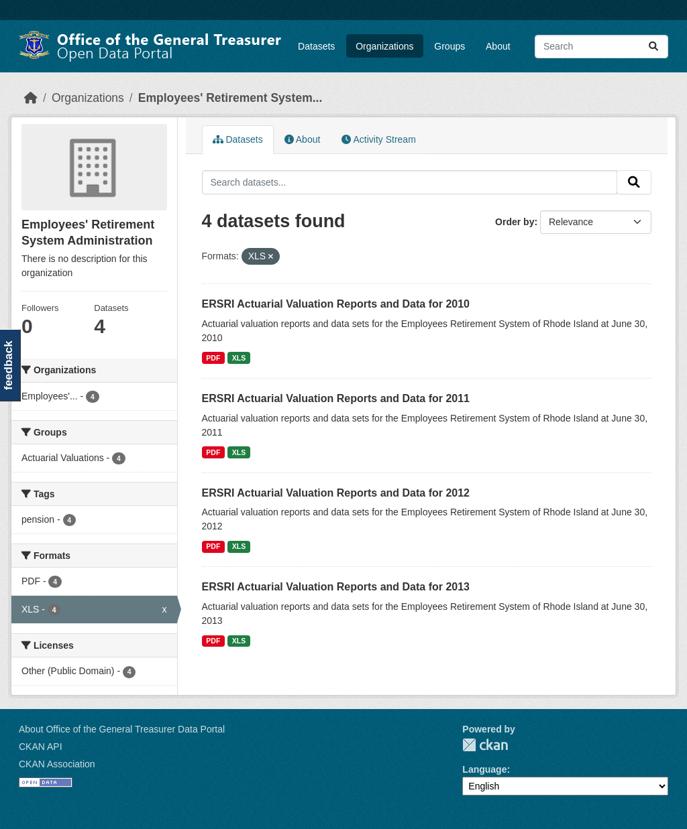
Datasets (316, 46)
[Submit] (653, 46)
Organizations (384, 46)
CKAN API (40, 746)
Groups (449, 46)
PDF (213, 358)
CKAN (485, 745)
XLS (239, 358)
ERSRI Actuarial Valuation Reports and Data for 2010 (336, 304)
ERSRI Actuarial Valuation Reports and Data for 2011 (336, 398)
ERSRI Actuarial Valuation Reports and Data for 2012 (336, 493)
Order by (514, 221)
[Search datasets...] (601, 46)
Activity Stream (378, 139)
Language (484, 769)
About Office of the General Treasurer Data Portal (122, 729)
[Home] (31, 98)
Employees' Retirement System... (230, 98)
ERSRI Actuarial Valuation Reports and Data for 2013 (336, 586)
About (498, 46)
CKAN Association (57, 764)
